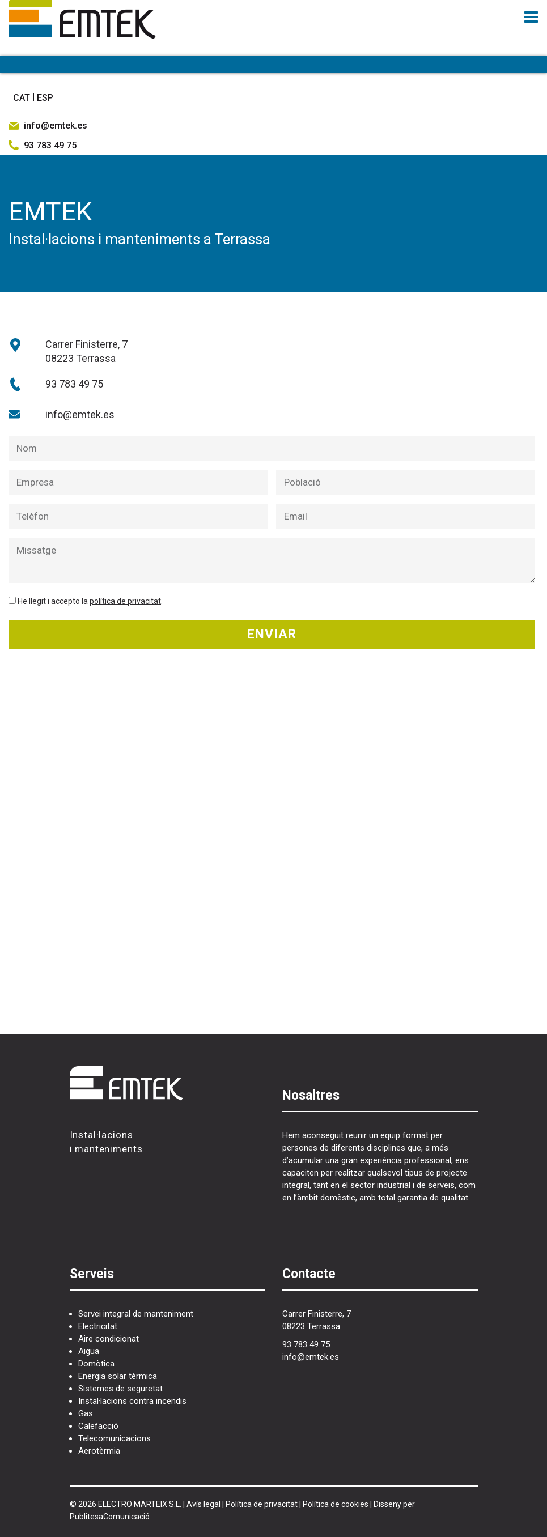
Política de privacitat (262, 1504)
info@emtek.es (80, 414)
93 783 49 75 (74, 384)
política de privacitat (125, 601)
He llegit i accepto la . (90, 601)
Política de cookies (335, 1504)
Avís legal (203, 1504)
